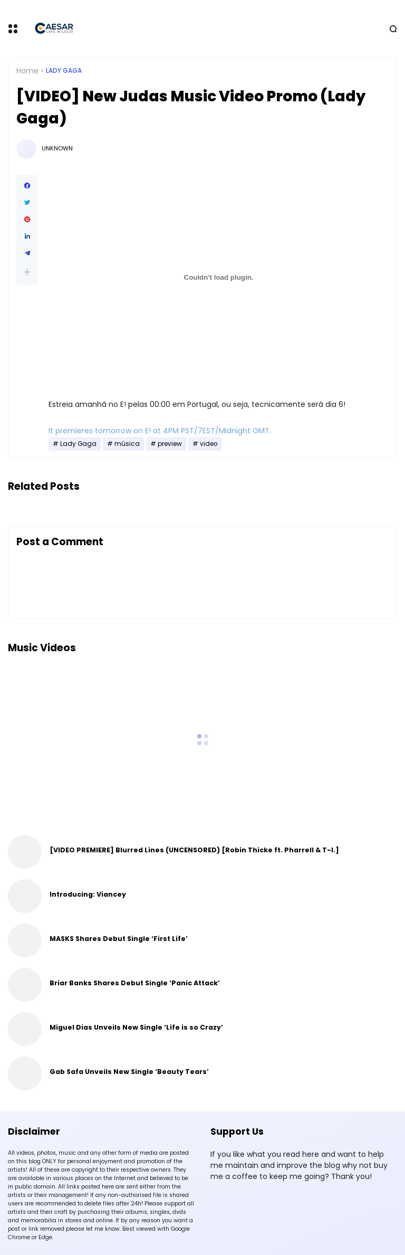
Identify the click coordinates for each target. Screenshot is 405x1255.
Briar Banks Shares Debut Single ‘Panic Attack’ (135, 982)
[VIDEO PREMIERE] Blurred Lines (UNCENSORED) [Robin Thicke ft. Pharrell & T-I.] (194, 849)
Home (27, 70)
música (127, 444)
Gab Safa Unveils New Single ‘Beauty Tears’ (129, 1071)
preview (170, 444)
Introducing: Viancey (88, 894)
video (208, 444)
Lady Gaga (64, 70)
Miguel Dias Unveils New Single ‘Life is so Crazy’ (136, 1027)
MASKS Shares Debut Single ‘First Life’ (119, 938)
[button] (27, 272)
